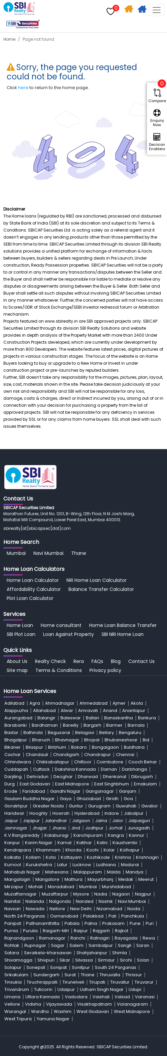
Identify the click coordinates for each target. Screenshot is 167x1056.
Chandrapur (97, 754)
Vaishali (101, 997)
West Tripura (18, 1019)
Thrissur (133, 975)
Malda (114, 872)
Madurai (130, 864)
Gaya (65, 798)
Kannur (136, 835)
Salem (76, 945)
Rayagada (126, 938)
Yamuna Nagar (53, 1019)
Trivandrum (16, 989)
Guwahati (126, 806)
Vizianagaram (132, 1004)
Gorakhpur (16, 806)
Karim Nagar (38, 842)
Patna (91, 923)
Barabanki (15, 725)
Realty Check (50, 661)
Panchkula (132, 916)
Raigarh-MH (56, 931)
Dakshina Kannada (75, 769)
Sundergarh (46, 975)
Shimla (119, 953)
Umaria (12, 997)
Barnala (136, 725)
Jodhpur (94, 828)
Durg (9, 784)
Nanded (85, 901)
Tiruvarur (144, 982)
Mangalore (47, 879)
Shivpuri (45, 960)
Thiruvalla (110, 975)
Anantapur (133, 710)
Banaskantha (118, 718)
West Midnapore (132, 1011)
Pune (135, 923)
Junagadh (139, 828)
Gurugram (99, 806)
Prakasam (113, 923)
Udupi (135, 989)
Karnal (64, 842)
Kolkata (12, 857)
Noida (133, 909)
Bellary (106, 732)
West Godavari (92, 1011)
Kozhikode (98, 857)
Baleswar (70, 718)
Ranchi (77, 938)
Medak (125, 879)
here (23, 87)
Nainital (12, 901)
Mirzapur (13, 887)
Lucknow (81, 864)
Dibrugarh (142, 776)
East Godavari (35, 784)
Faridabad (33, 791)
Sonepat (35, 967)
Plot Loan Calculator (30, 598)
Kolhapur (130, 850)
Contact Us (141, 661)
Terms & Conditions (58, 670)
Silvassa (84, 960)
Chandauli (37, 754)
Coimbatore (110, 762)
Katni (102, 842)
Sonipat (58, 967)
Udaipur (66, 989)
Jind (75, 828)
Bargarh (92, 725)
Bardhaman (45, 725)
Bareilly (70, 725)
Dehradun (37, 776)
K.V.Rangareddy (21, 835)
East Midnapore (72, 784)
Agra (34, 703)
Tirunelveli (73, 982)
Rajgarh (101, 931)
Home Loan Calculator (33, 580)
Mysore (81, 894)
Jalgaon (81, 820)
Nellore (57, 909)
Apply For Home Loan (142, 10)
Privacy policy (105, 670)
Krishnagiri (147, 857)
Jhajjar (39, 828)
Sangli (124, 945)
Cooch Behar (142, 762)
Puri (150, 923)
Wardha (40, 1011)
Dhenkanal (114, 776)
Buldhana (134, 747)
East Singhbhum (111, 784)
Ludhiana (106, 864)
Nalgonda (60, 901)
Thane (78, 553)
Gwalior (149, 806)
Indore (112, 813)
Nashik (106, 901)
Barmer (114, 725)
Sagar (57, 945)
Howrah (60, 813)
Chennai (125, 754)
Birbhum (57, 747)
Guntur (76, 806)
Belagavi (84, 732)
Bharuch (41, 740)
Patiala (71, 923)
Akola (137, 703)
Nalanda (34, 901)
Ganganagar (100, 791)
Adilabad (14, 703)
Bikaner (12, 747)
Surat (70, 975)
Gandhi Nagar (65, 791)
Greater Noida (48, 806)
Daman (109, 769)
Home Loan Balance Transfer (123, 625)
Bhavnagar (67, 740)
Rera (78, 661)
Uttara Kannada (42, 997)
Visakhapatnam (94, 1004)
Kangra (116, 835)
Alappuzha (16, 710)
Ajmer (119, 703)
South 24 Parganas (115, 967)
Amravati (88, 710)
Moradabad (61, 887)
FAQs (97, 661)
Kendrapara (17, 850)
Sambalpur (101, 945)
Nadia (100, 894)
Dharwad (88, 776)
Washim (62, 1011)
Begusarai (59, 732)
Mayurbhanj (100, 879)
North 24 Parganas (24, 916)
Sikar (64, 960)
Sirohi (126, 960)
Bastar (11, 732)
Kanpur (12, 842)
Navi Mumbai (48, 553)
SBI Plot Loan (21, 634)
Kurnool (12, 864)
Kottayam (71, 857)
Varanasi (145, 997)
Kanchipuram (88, 835)
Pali (112, 916)
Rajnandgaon (19, 938)
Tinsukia (13, 982)
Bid (146, 740)
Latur (62, 864)
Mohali (35, 887)
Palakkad (93, 916)
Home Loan (20, 625)
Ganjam (127, 791)
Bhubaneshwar (121, 740)
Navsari (12, 909)
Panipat (12, 923)
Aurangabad (18, 718)
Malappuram (87, 872)
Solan (143, 960)
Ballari (92, 718)
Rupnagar (35, 945)
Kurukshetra (39, 864)
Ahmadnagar (59, 703)
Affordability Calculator (34, 589)
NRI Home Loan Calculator (96, 580)
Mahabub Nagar (22, 872)
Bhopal (92, 740)
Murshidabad (116, 887)
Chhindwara (17, 762)
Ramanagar (52, 938)
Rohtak (11, 945)
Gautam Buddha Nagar (29, 798)
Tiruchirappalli (42, 982)
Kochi (93, 850)
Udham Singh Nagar (102, 989)
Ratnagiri (100, 938)
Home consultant (61, 625)
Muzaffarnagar (20, 894)
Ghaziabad (88, 798)
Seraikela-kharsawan (47, 953)
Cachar (12, 754)
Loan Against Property (68, 634)
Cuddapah (16, 769)
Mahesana (56, 872)
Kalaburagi (56, 835)
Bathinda (33, 732)
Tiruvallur (120, 982)
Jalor (117, 820)
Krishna (123, 857)
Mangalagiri (17, 879)
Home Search (129, 10)
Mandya (134, 872)
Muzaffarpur (55, 894)
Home (9, 39)
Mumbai (16, 553)
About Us (17, 661)
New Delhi (81, 909)
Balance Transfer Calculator (101, 589)
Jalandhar (56, 820)
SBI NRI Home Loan (123, 634)
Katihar (84, 842)
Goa (128, 798)
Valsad (122, 997)
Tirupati (97, 982)
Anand (110, 710)
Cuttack (41, 769)
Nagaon (121, 894)
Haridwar (14, 813)
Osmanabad (64, 916)
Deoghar (63, 776)
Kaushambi (125, 842)
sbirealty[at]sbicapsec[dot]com (37, 528)
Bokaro (79, 747)
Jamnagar (15, 828)
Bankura (147, 718)
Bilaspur (34, 747)
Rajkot (121, 931)
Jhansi (59, 828)
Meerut (146, 879)
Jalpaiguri (139, 820)
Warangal (15, 1011)
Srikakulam (16, 975)
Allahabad (44, 710)
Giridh (112, 798)
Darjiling (13, 776)
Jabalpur (134, 813)
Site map (17, 670)
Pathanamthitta (42, 923)
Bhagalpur (15, 740)
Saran (142, 945)
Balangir (46, 718)
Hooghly (38, 813)
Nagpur (143, 894)
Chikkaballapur (52, 762)
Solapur (12, 967)
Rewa (149, 938)
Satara (11, 953)
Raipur (81, 931)
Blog (116, 661)
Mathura (73, 879)
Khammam (48, 850)
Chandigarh (66, 754)
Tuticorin (43, 989)
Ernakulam (145, 784)
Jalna (101, 820)
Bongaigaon (105, 747)
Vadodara (76, 997)
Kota (51, 857)
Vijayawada (59, 1004)
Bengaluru (130, 732)
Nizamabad (109, 909)
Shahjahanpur (91, 953)
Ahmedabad (93, 703)
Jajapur (31, 820)
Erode (10, 791)
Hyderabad (87, 813)
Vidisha (33, 1004)
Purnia (11, 931)
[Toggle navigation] (156, 10)
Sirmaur (106, 960)
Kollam (33, 857)
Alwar (67, 710)
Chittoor (83, 762)
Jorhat (116, 828)
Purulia (30, 931)
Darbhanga (134, 769)
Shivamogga (18, 960)
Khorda (73, 850)
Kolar (109, 850)
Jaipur (11, 820)
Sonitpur (81, 967)
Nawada (35, 909)
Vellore (12, 1004)
